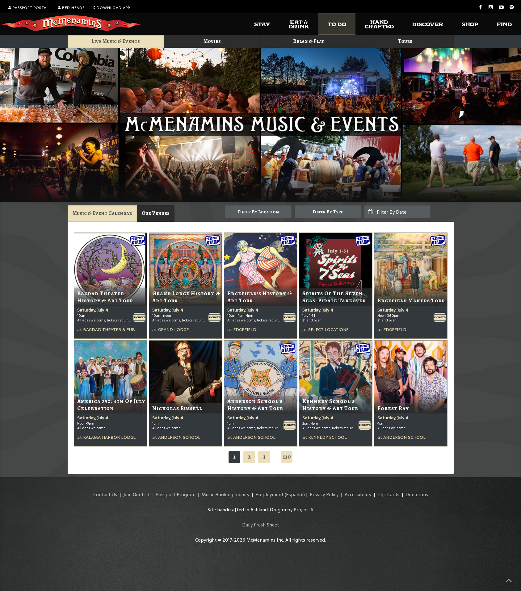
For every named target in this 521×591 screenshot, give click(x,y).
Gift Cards (388, 494)
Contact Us (105, 494)
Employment (269, 494)
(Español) (295, 494)
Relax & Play (308, 41)
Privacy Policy (324, 494)
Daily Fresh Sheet (260, 525)
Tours (405, 41)
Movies (212, 41)
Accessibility (358, 494)
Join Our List (136, 494)
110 (287, 456)
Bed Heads (71, 8)
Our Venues (156, 213)
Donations (416, 494)
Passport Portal (28, 8)
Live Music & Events (115, 41)
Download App (112, 8)
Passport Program (175, 494)
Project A (303, 509)
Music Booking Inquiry (225, 494)
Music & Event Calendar (102, 213)
